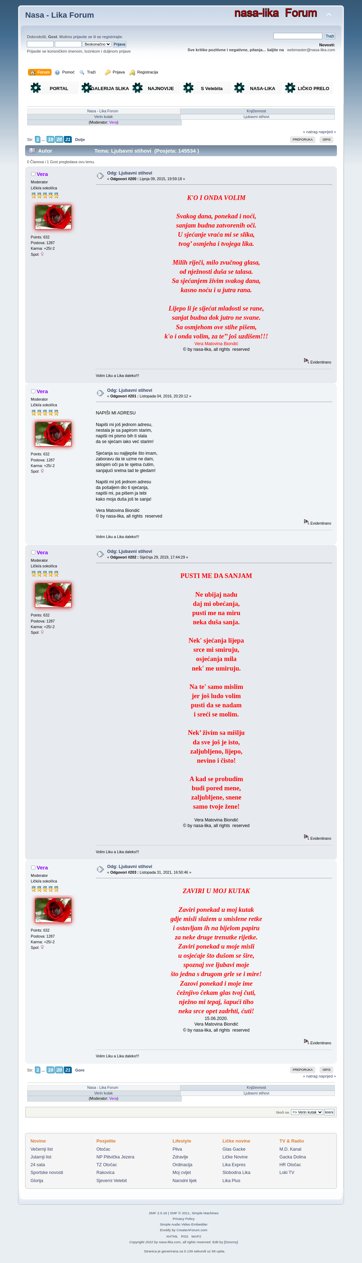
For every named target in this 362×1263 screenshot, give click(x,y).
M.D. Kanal (291, 1149)
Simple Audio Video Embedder (184, 1224)
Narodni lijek (185, 1180)
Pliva (177, 1149)
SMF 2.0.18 (158, 1213)
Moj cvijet (182, 1172)
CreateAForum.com (191, 1230)
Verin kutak (103, 116)
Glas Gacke (233, 1149)
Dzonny (231, 1242)
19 (50, 139)
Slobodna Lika (236, 1172)
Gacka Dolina (293, 1157)
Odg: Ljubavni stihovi (129, 173)
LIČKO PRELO (313, 88)
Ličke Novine (234, 1157)
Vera (113, 122)
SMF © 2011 (180, 1213)
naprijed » (327, 132)
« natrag (310, 132)
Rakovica (106, 1172)
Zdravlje (180, 1157)
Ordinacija (182, 1164)
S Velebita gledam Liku (211, 90)
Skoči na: (283, 1112)
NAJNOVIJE (161, 88)
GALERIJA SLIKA (110, 88)
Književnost (256, 111)
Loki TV (287, 1172)
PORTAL (59, 88)
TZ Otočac (107, 1164)
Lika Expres (233, 1164)
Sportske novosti (46, 1172)
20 (59, 139)
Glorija (36, 1180)
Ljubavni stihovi (256, 116)
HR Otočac (290, 1164)
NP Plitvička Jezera (115, 1157)
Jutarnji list (40, 1157)
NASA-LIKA (262, 88)
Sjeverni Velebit (112, 1180)
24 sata (37, 1164)
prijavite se (82, 37)
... (43, 139)
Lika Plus (231, 1180)
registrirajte (112, 37)
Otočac (104, 1149)
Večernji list (41, 1149)
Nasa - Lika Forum (59, 15)
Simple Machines (205, 1213)
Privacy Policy (183, 1219)
